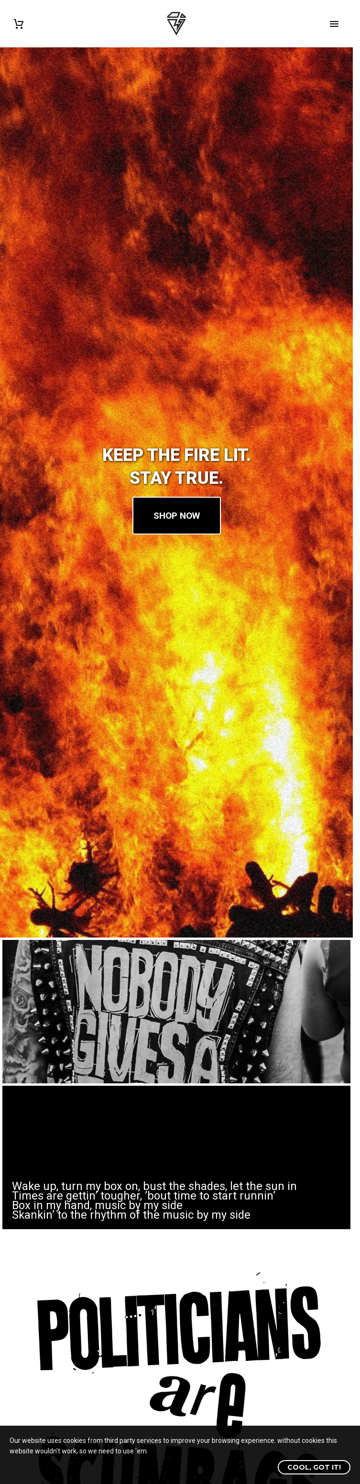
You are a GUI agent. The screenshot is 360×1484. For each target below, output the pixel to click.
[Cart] (18, 24)
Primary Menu (334, 24)
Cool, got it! (314, 1467)
